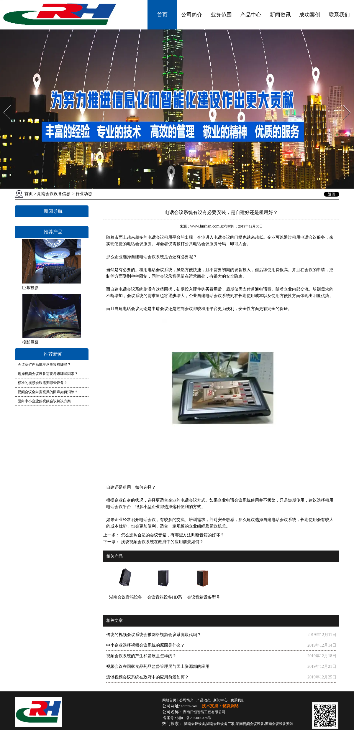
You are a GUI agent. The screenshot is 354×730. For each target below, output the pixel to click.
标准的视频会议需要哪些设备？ (42, 383)
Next (343, 103)
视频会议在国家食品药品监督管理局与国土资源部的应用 (157, 666)
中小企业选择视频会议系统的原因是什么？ (145, 645)
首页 (162, 15)
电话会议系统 (151, 257)
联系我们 (339, 15)
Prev (4, 103)
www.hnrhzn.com (204, 226)
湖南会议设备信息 (53, 194)
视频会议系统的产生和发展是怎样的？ (141, 656)
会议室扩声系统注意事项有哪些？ (44, 364)
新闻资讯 (280, 15)
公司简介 (191, 15)
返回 (331, 194)
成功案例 (309, 15)
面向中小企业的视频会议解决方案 (44, 401)
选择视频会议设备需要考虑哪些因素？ (48, 374)
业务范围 (221, 15)
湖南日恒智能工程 (204, 712)
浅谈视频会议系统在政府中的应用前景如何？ (162, 542)
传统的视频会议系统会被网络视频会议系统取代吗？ (153, 634)
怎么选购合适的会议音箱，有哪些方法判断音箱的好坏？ (172, 535)
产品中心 (250, 15)
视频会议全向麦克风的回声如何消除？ (48, 392)
